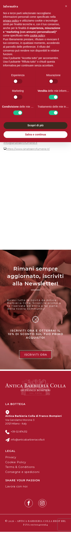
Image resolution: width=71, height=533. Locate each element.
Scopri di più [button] (35, 125)
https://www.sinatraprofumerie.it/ (28, 150)
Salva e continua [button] (35, 134)
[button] (66, 6)
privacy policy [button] (11, 20)
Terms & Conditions (20, 468)
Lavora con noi (16, 488)
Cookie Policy (15, 463)
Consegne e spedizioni (22, 473)
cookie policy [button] (37, 35)
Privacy (10, 458)
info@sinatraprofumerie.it (20, 144)
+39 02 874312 (19, 432)
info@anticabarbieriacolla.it (28, 441)
